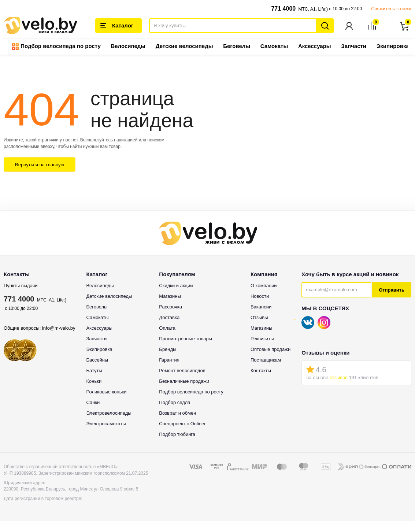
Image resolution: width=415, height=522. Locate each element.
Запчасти (353, 47)
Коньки (93, 382)
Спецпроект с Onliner (182, 424)
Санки (93, 403)
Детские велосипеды (184, 47)
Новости (260, 297)
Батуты (94, 371)
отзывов (339, 378)
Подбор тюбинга (177, 435)
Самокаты (274, 47)
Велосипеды (128, 47)
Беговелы (236, 47)
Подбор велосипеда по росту (56, 47)
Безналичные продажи (184, 382)
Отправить (391, 290)
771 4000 (283, 8)
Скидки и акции (176, 286)
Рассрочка (170, 307)
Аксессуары (314, 47)
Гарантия (169, 360)
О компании (264, 286)
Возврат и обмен (177, 414)
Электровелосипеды (108, 414)
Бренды (167, 350)
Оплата (167, 329)
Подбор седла (174, 403)
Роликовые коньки (106, 392)
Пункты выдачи (21, 286)
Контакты (261, 371)
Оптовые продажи (270, 350)
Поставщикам (266, 360)
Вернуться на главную (39, 165)
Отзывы (259, 318)
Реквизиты (262, 339)
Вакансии (261, 307)
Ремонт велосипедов (182, 371)
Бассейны (97, 360)
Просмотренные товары (185, 339)
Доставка (169, 318)
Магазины (170, 297)
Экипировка (393, 47)
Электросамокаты (106, 424)
